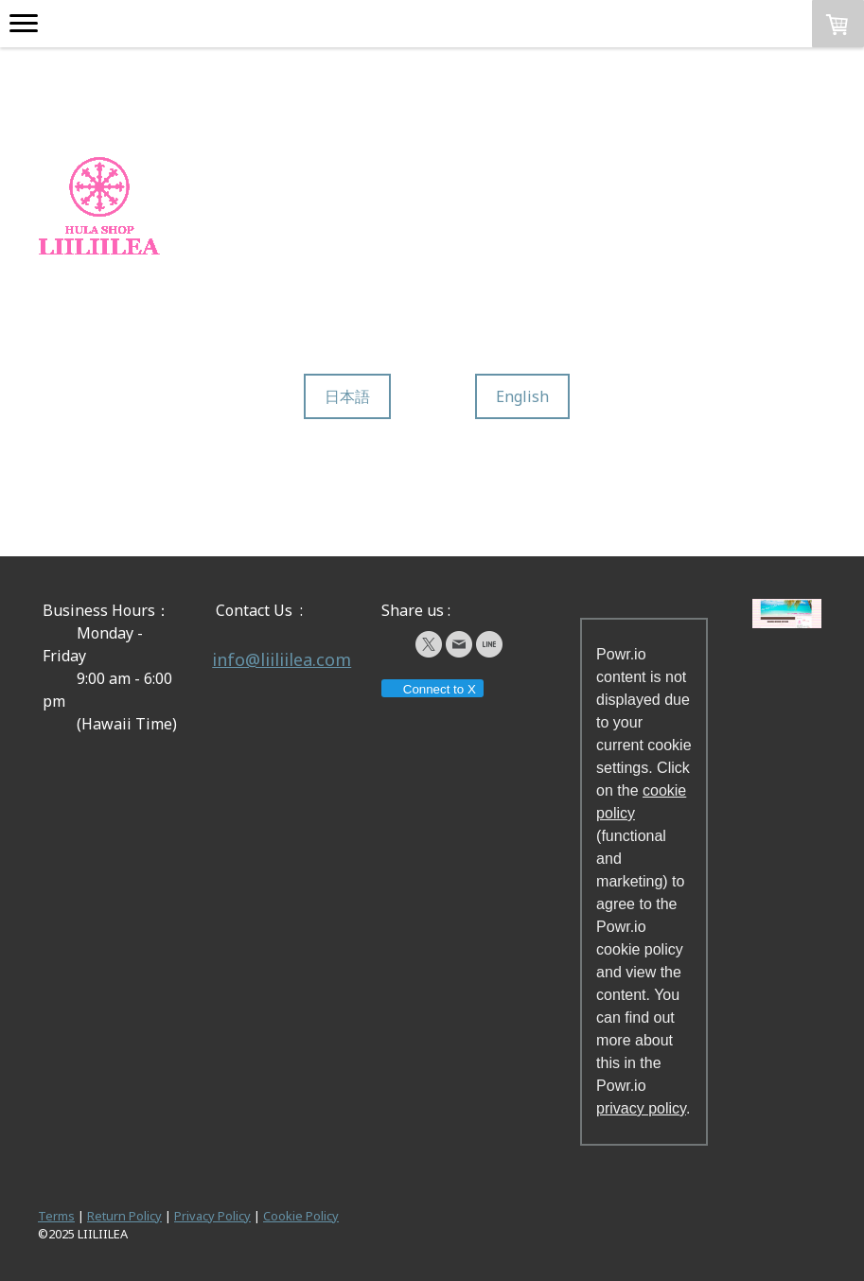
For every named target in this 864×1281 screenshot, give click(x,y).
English (522, 396)
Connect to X (431, 689)
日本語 (347, 396)
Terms (56, 1215)
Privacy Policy (212, 1215)
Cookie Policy (301, 1215)
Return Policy (124, 1215)
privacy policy (641, 1108)
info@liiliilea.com (281, 659)
